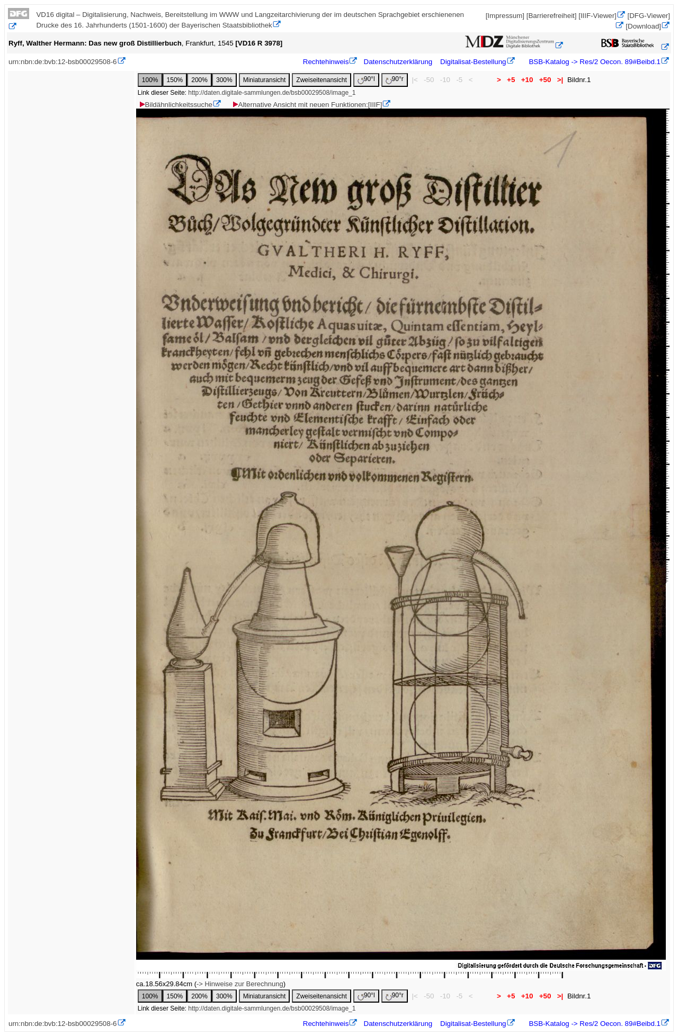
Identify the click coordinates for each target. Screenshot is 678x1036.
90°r (395, 79)
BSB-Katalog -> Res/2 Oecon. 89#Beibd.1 (594, 62)
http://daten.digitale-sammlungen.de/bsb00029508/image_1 (271, 92)
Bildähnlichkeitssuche (175, 105)
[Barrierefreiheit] (552, 16)
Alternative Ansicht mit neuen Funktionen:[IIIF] (306, 105)
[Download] (643, 26)
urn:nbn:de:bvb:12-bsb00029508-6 (62, 62)
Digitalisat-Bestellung (473, 62)
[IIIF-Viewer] (597, 16)
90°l (366, 79)
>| (560, 80)
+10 (527, 80)
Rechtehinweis (326, 62)
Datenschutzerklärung (398, 62)
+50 (545, 80)
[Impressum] (505, 16)
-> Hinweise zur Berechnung (240, 984)
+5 (511, 80)
